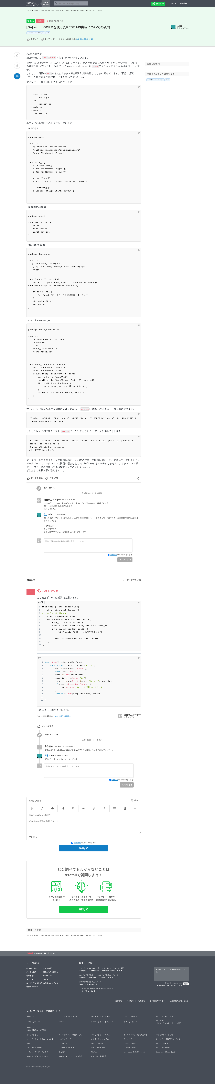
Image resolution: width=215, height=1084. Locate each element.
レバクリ (29, 1043)
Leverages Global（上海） (166, 1052)
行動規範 (113, 555)
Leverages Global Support (134, 1052)
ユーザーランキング (34, 983)
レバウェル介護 (97, 1043)
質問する (83, 909)
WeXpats (94, 1052)
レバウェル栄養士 (98, 1047)
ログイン (172, 3)
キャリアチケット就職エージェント (72, 1035)
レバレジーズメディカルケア (37, 1052)
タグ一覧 (29, 979)
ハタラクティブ (65, 1039)
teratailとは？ (32, 968)
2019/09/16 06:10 (84, 39)
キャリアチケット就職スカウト (136, 1035)
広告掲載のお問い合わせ (179, 1001)
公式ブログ (47, 968)
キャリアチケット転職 (164, 1035)
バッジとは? (31, 972)
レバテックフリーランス (89, 969)
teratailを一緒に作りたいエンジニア (49, 953)
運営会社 (118, 1001)
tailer (179, 26)
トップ (28, 10)
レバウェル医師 (130, 1047)
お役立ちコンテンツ (50, 983)
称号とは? (30, 976)
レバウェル (63, 1043)
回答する (83, 848)
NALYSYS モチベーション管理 (71, 1056)
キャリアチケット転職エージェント (40, 1039)
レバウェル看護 (130, 1043)
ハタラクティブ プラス (100, 1039)
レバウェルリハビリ (66, 1047)
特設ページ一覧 (32, 987)
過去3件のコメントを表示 (92, 740)
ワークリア (128, 1039)
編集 (63, 716)
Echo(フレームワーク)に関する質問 (46, 10)
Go (48, 33)
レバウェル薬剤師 (163, 1047)
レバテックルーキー (87, 976)
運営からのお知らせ (50, 972)
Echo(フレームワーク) (36, 33)
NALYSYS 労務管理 (99, 1056)
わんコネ (62, 1052)
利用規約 (130, 1001)
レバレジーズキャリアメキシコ (38, 1056)
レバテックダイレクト (90, 983)
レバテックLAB (97, 990)
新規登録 (183, 3)
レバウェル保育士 (163, 1043)
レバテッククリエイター (113, 969)
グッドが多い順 (134, 580)
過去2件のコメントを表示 (92, 493)
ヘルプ (45, 979)
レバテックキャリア (108, 976)
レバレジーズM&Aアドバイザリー (169, 1039)
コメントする (125, 559)
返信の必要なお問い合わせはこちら (169, 985)
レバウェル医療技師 (34, 1047)
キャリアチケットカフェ (100, 1035)
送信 (185, 984)
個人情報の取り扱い (157, 1001)
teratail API (48, 976)
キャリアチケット (33, 1035)
